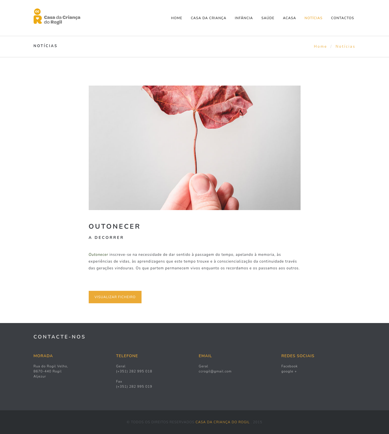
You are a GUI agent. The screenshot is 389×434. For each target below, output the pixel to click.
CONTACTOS (342, 18)
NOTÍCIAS (314, 18)
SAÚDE (267, 18)
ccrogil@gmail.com (215, 371)
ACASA (289, 18)
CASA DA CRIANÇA (208, 18)
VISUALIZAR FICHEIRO (115, 297)
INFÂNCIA (244, 18)
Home (176, 18)
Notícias (346, 46)
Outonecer (115, 226)
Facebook (289, 366)
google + (289, 371)
